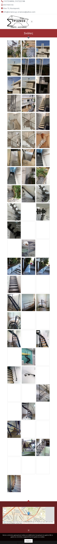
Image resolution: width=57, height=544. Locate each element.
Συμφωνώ (28, 541)
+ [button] (5, 509)
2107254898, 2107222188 (14, 1)
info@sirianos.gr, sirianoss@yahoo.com (19, 12)
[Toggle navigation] (31, 21)
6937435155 (8, 5)
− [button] (5, 511)
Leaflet (4, 521)
